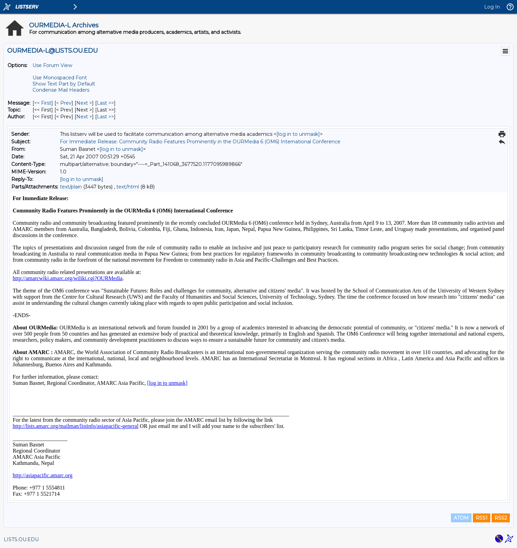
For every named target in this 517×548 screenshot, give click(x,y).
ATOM (461, 518)
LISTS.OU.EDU (21, 539)
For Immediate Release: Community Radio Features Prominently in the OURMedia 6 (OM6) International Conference (200, 142)
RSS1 (482, 518)
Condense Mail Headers (61, 90)
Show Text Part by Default (64, 84)
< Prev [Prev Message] (64, 103)
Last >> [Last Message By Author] (105, 117)
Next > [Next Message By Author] (84, 117)
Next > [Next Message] (84, 103)
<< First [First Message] (42, 103)
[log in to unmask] (298, 134)
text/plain (71, 187)
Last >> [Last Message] (105, 103)
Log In (492, 7)
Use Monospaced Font (60, 78)
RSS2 (500, 518)
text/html (127, 187)
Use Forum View (52, 65)
